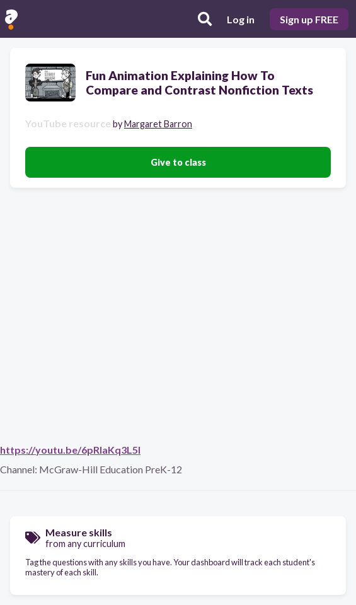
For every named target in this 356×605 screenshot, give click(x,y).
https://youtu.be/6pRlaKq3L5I (70, 450)
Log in (241, 19)
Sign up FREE (309, 19)
